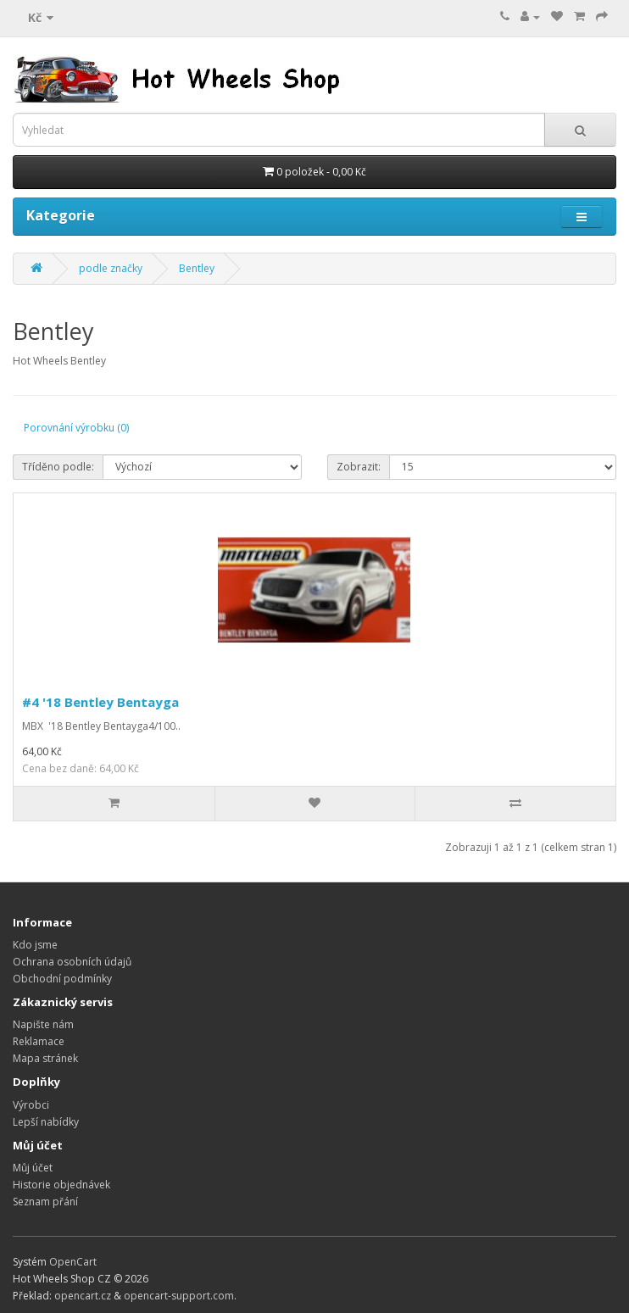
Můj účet (33, 1167)
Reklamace (38, 1041)
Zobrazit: (359, 466)
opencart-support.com (179, 1295)
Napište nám (43, 1024)
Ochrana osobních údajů (72, 961)
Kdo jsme (35, 944)
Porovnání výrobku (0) (76, 427)
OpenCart (73, 1262)
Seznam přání (45, 1201)
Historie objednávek (61, 1184)
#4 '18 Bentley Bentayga (100, 701)
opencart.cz (82, 1295)
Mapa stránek (45, 1058)
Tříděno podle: (58, 466)
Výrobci (31, 1105)
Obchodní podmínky (62, 978)
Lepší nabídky (46, 1122)
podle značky (110, 268)
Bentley (196, 268)
